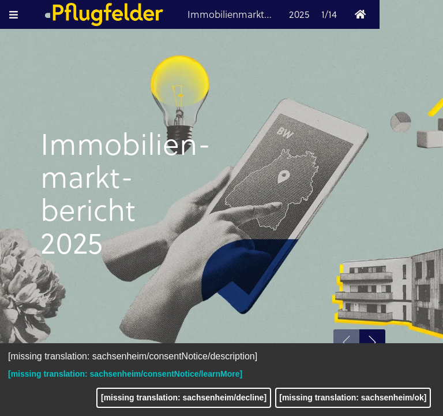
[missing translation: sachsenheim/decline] (183, 397)
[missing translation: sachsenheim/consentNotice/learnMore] (125, 373)
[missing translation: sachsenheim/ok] (352, 397)
